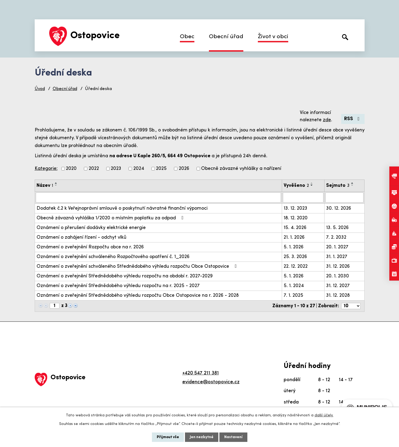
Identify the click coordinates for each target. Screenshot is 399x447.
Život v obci (273, 37)
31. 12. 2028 (338, 295)
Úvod (40, 89)
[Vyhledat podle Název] (158, 197)
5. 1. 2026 (294, 247)
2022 (94, 168)
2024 (138, 168)
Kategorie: (46, 168)
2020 (71, 168)
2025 (161, 168)
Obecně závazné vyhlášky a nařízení (241, 168)
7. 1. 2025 (293, 295)
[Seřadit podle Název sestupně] (56, 185)
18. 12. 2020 (296, 218)
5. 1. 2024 (294, 285)
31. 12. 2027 (338, 285)
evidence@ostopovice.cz (211, 382)
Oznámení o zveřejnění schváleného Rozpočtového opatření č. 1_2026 (113, 256)
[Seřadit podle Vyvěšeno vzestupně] (312, 183)
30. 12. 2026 (338, 208)
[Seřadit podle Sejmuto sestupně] (352, 185)
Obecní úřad (226, 37)
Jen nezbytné (201, 437)
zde (327, 120)
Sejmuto (338, 185)
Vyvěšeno (296, 185)
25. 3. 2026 (295, 256)
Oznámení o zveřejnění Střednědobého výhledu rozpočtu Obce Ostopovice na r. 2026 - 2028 (138, 295)
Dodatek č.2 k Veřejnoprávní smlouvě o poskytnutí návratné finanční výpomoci (122, 208)
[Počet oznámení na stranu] (351, 306)
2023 (116, 168)
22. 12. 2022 (296, 266)
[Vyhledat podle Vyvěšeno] (303, 197)
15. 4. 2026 (295, 227)
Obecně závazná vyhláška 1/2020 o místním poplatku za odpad (111, 218)
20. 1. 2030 (337, 276)
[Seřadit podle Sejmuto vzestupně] (352, 183)
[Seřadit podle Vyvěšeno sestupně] (312, 185)
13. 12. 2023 (295, 208)
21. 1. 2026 (294, 237)
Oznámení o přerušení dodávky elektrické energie (91, 227)
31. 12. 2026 (338, 266)
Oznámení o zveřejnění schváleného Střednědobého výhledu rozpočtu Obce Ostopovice (138, 266)
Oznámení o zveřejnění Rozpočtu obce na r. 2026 (90, 247)
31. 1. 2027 (336, 256)
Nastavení (233, 437)
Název (45, 185)
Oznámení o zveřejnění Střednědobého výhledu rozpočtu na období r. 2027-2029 (125, 276)
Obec (187, 37)
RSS (353, 118)
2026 (184, 168)
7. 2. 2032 (336, 237)
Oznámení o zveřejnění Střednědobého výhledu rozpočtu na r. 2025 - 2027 (118, 285)
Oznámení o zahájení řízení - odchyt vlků (81, 237)
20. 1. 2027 (337, 247)
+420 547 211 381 (200, 373)
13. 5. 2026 (337, 227)
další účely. (324, 415)
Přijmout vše (168, 437)
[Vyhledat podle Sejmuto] (344, 197)
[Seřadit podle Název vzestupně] (56, 183)
